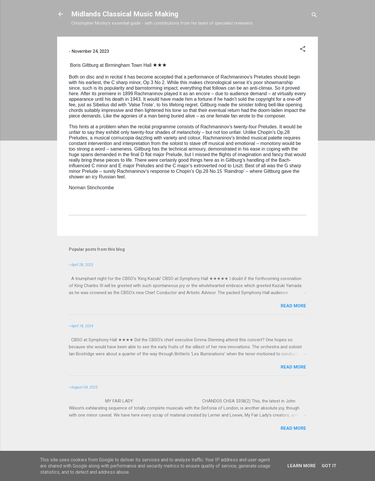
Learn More (301, 465)
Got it (329, 465)
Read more (293, 305)
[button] (302, 49)
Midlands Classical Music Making (124, 14)
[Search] (314, 16)
